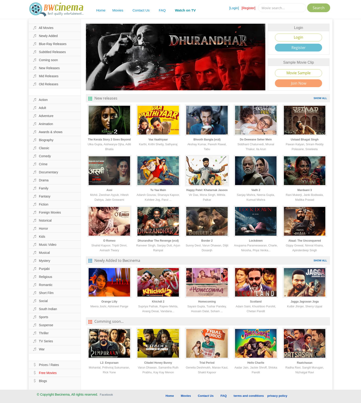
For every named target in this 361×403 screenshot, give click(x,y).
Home (100, 10)
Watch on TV (185, 10)
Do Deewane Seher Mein (256, 139)
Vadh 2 (255, 190)
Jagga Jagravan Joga (305, 301)
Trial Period (206, 362)
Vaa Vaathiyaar (158, 139)
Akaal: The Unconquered (304, 240)
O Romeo (109, 240)
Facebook (106, 394)
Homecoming (207, 301)
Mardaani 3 (304, 190)
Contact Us (141, 10)
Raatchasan (304, 362)
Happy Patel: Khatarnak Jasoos (206, 190)
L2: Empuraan (109, 362)
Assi (109, 190)
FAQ (162, 10)
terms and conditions (249, 395)
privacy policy (277, 395)
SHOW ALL (320, 98)
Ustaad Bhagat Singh (305, 139)
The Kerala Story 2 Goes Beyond (109, 139)
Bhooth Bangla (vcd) (206, 139)
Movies (117, 10)
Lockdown (255, 240)
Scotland (256, 301)
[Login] (234, 8)
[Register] (248, 8)
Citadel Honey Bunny (158, 362)
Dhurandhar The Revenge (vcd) (158, 240)
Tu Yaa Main (158, 190)
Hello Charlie (255, 362)
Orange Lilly (109, 301)
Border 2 (207, 240)
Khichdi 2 (158, 301)
